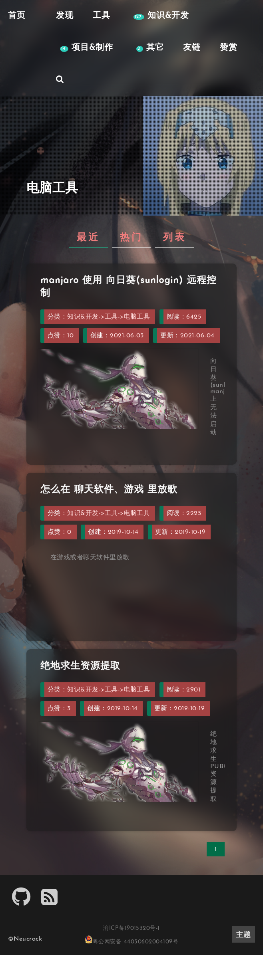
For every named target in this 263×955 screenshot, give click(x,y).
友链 (192, 48)
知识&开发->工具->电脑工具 (108, 317)
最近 (88, 238)
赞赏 (228, 48)
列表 (174, 238)
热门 (131, 238)
